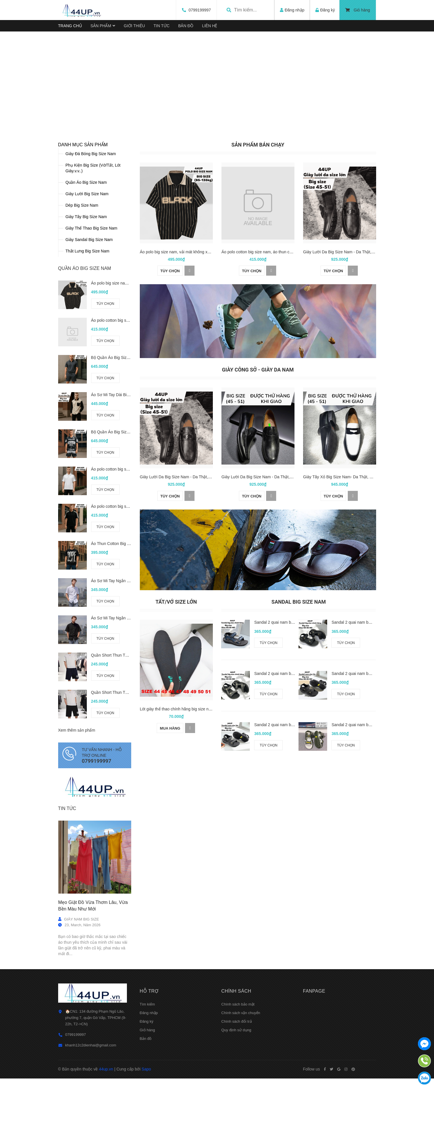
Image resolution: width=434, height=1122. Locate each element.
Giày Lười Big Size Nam (87, 273)
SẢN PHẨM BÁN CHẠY (257, 224)
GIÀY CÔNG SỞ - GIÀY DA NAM (258, 449)
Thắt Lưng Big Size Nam (87, 330)
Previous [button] (41, 121)
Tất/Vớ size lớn (176, 681)
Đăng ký (147, 1101)
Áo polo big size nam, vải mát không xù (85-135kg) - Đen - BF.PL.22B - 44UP (208, 330)
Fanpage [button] (314, 1070)
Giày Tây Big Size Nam (86, 296)
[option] (217, 113)
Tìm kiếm (147, 1083)
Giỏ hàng (357, 10)
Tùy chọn (105, 383)
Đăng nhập (149, 1092)
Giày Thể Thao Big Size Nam (91, 307)
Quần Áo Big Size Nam (86, 261)
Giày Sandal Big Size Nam (89, 319)
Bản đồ (146, 1118)
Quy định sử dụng (236, 1109)
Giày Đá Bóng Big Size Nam (91, 233)
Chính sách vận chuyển (240, 1092)
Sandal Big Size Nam (299, 681)
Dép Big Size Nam (82, 284)
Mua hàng (170, 807)
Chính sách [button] (236, 1070)
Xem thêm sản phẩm (76, 809)
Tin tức (67, 887)
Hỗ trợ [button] (149, 1070)
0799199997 (197, 10)
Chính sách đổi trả (236, 1101)
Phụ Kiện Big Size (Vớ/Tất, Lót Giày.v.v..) (93, 247)
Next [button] (392, 121)
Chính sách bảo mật (238, 1083)
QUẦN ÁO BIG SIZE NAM (84, 347)
